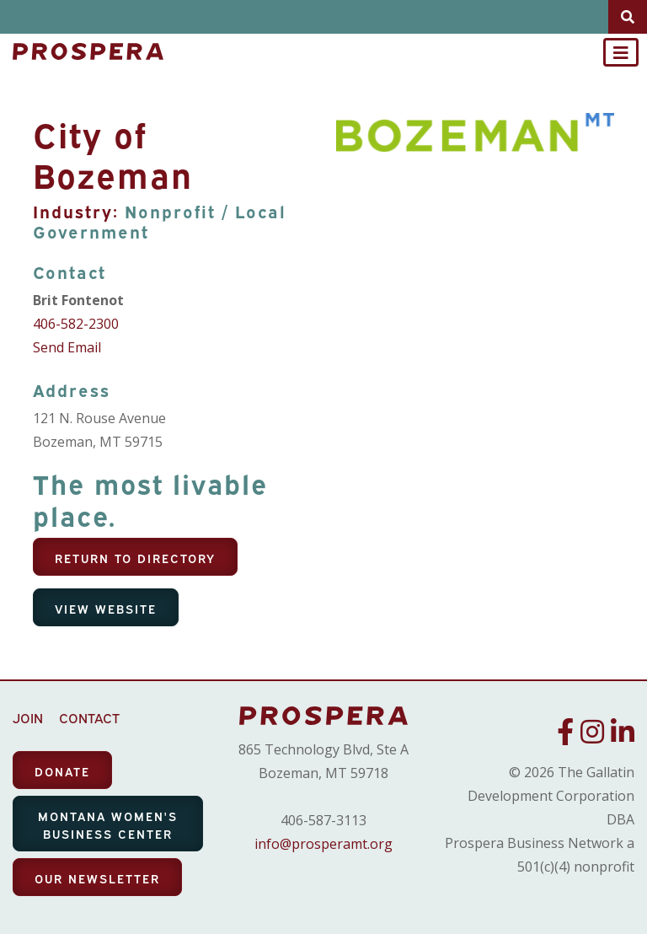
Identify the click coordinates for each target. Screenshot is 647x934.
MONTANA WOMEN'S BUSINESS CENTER (108, 824)
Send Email (67, 347)
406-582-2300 (76, 323)
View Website (106, 608)
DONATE (62, 771)
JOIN (28, 717)
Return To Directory (135, 558)
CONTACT (89, 717)
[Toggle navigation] (621, 52)
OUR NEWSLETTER (97, 878)
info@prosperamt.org (323, 844)
